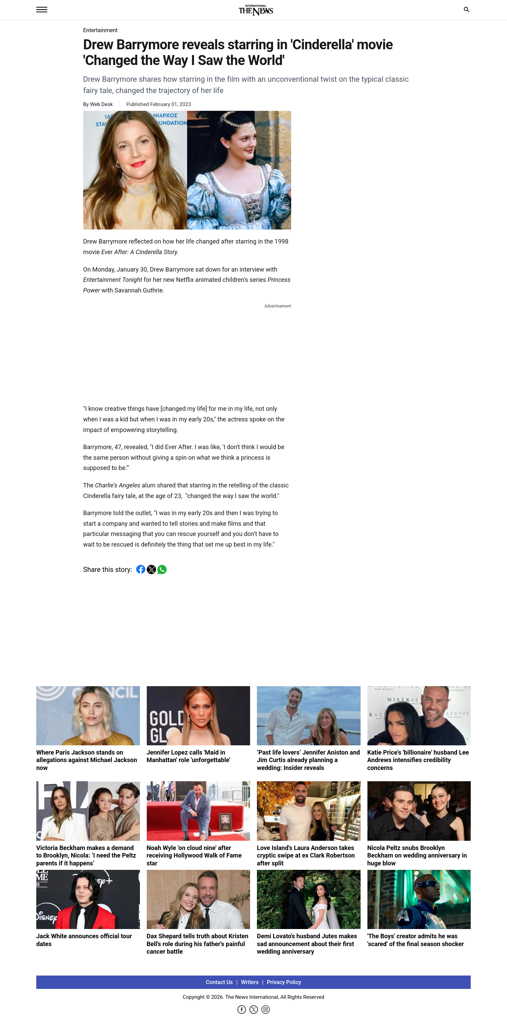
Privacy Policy (284, 982)
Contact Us (219, 982)
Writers (250, 982)
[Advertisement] (187, 352)
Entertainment (100, 30)
